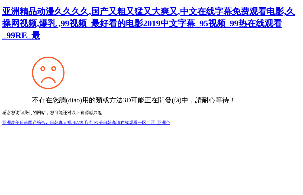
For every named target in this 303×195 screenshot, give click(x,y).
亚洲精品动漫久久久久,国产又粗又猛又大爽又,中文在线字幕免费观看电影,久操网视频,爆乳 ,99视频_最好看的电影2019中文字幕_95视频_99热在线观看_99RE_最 (148, 23)
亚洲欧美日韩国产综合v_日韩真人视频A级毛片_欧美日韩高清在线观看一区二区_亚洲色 (86, 122)
